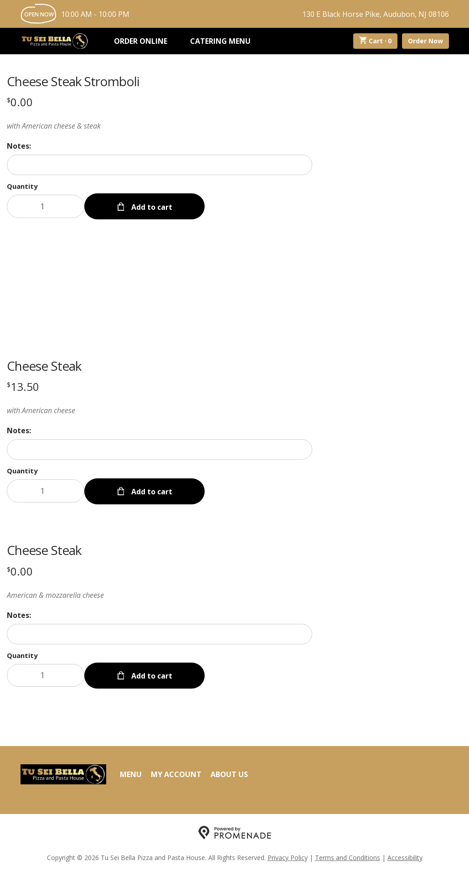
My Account (176, 772)
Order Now (425, 40)
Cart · (375, 41)
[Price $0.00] (20, 101)
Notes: (19, 146)
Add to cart (150, 206)
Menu (131, 772)
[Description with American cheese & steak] (159, 125)
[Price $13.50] (23, 386)
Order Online (140, 41)
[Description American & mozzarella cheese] (159, 593)
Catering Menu (220, 41)
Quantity (22, 186)
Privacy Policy (288, 855)
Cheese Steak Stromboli (73, 81)
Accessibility (405, 855)
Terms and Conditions (347, 855)
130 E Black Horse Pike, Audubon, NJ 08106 (375, 14)
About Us (229, 772)
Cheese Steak (44, 365)
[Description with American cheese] (159, 410)
